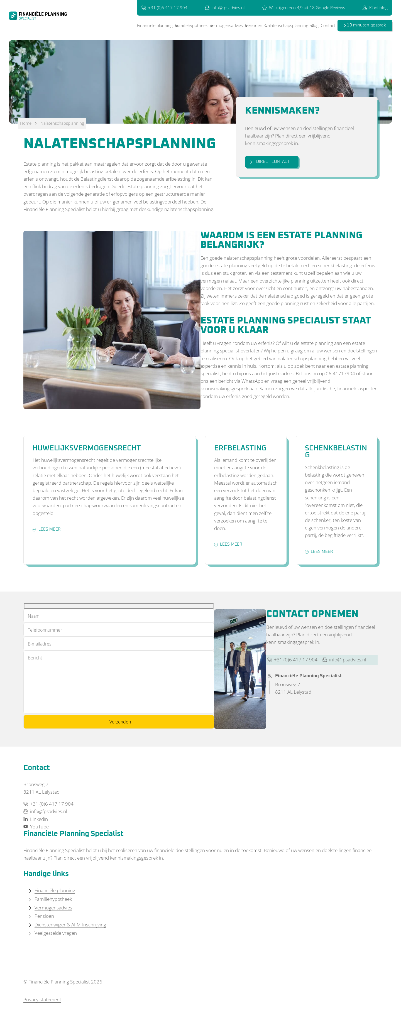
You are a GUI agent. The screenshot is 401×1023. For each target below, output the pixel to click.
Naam (34, 616)
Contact (328, 25)
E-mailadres (39, 644)
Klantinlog (375, 7)
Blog (314, 25)
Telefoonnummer (45, 630)
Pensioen (253, 25)
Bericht (35, 658)
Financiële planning (155, 25)
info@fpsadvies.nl (224, 7)
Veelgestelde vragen (56, 933)
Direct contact (269, 162)
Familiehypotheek (191, 25)
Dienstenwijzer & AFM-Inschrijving (70, 924)
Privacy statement (42, 999)
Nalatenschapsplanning (286, 25)
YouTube (36, 826)
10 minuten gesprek (366, 25)
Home (25, 123)
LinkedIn (35, 819)
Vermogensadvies (226, 25)
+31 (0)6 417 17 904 (164, 7)
